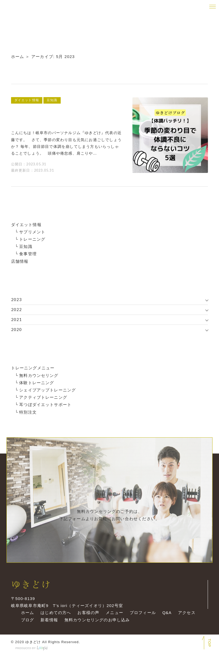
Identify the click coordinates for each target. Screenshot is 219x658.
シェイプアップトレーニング (47, 389)
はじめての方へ (54, 615)
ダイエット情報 (26, 224)
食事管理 (28, 253)
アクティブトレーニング (43, 396)
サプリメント (32, 231)
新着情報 (48, 622)
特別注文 (28, 411)
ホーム (17, 56)
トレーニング (32, 239)
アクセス (186, 615)
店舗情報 (20, 260)
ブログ (26, 622)
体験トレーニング (36, 382)
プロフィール (141, 615)
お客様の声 (87, 615)
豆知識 (25, 246)
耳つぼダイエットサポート (45, 404)
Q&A (166, 615)
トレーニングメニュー (33, 367)
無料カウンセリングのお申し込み (96, 622)
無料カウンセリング (39, 375)
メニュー (113, 615)
